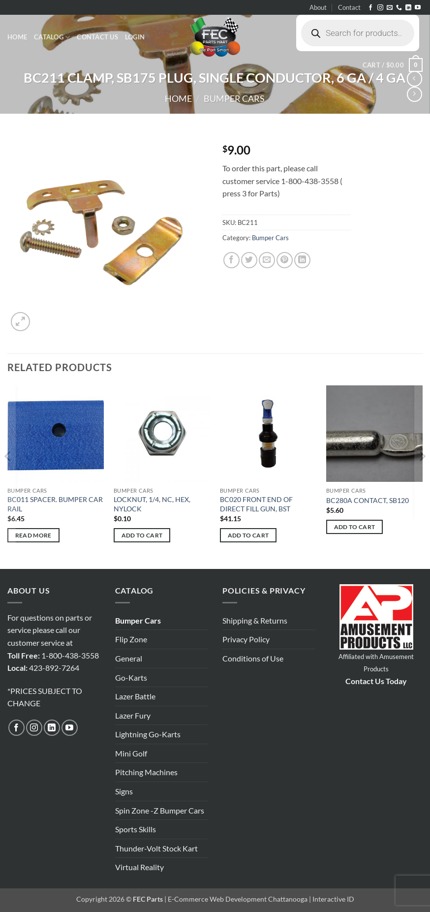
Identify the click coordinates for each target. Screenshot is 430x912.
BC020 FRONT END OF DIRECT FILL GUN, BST (256, 504)
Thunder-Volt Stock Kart (156, 848)
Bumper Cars (234, 98)
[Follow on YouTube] (418, 7)
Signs (124, 791)
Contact (349, 7)
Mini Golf (131, 753)
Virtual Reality (139, 867)
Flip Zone (131, 639)
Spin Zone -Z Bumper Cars (159, 810)
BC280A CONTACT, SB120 (367, 500)
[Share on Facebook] (231, 260)
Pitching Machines (146, 772)
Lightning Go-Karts (148, 734)
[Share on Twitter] (249, 260)
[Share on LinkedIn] (302, 260)
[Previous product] (414, 94)
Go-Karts (131, 677)
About (318, 7)
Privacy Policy (246, 639)
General (128, 658)
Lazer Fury (133, 715)
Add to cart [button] (142, 535)
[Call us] (399, 7)
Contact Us (97, 37)
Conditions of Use (252, 658)
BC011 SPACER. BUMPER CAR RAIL (55, 504)
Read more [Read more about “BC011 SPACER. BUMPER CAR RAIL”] (33, 535)
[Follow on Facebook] (370, 7)
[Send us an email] (390, 7)
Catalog (52, 37)
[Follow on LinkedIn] (408, 7)
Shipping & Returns (254, 620)
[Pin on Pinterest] (284, 260)
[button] (135, 37)
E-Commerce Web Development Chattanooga (237, 899)
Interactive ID (333, 899)
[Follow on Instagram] (380, 7)
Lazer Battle (135, 696)
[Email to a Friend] (267, 260)
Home (17, 37)
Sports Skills (135, 829)
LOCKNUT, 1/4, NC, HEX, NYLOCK (152, 504)
